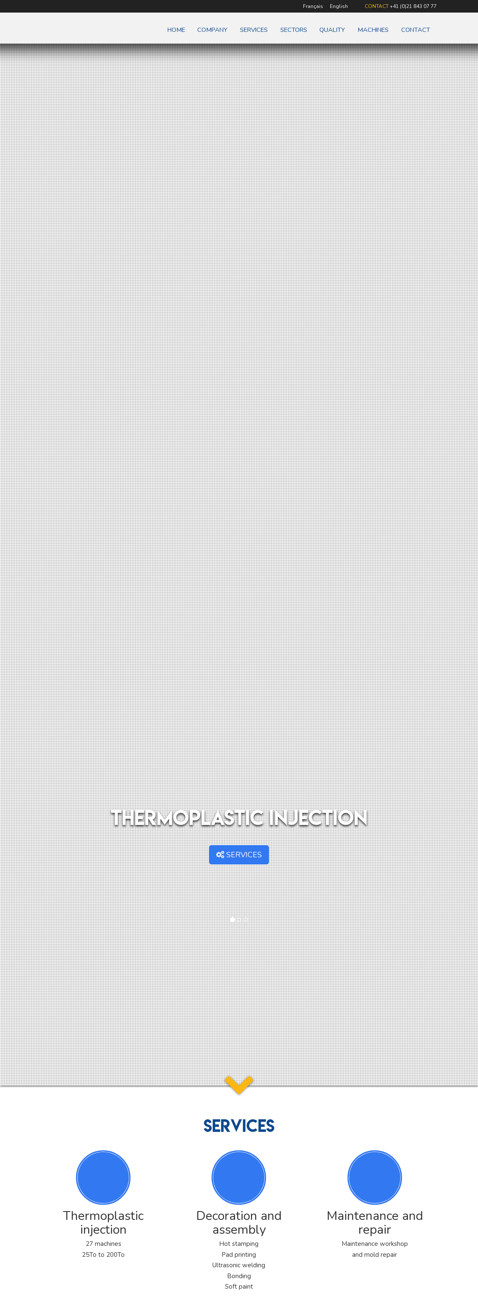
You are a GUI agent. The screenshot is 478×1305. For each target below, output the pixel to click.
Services (254, 30)
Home (176, 30)
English (339, 6)
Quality (332, 30)
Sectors (293, 30)
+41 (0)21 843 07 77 (413, 6)
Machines (373, 30)
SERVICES (239, 855)
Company (212, 30)
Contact (415, 30)
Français (313, 6)
